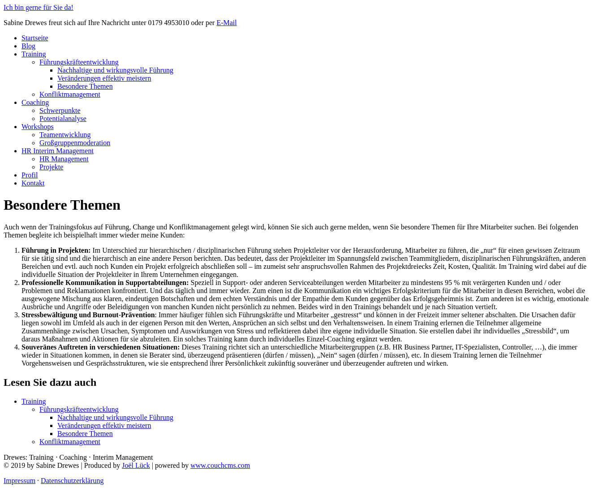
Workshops (37, 126)
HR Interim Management (57, 151)
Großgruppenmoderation (74, 143)
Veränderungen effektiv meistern (104, 78)
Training (33, 54)
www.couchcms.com (220, 465)
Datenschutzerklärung (72, 480)
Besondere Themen (85, 86)
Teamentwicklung (64, 134)
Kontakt (33, 183)
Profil (29, 175)
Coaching (35, 102)
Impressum (19, 480)
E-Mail (226, 22)
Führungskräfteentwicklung (79, 62)
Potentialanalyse (62, 118)
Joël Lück (136, 465)
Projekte (51, 167)
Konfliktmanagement (69, 94)
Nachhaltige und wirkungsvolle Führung (115, 70)
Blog (28, 46)
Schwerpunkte (60, 110)
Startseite (34, 38)
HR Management (64, 159)
